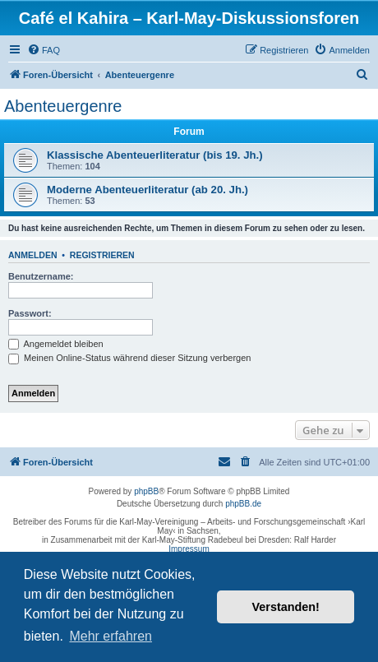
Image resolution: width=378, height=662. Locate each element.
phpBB (146, 491)
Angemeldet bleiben (56, 344)
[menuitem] (43, 50)
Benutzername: (40, 276)
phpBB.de (243, 503)
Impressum (188, 548)
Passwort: (30, 313)
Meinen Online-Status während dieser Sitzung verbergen (129, 358)
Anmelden (33, 255)
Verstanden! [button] (286, 606)
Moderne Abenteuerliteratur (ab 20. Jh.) (147, 189)
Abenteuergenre (63, 106)
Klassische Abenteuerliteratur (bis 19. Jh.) (155, 155)
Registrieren (102, 255)
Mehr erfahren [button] (110, 636)
